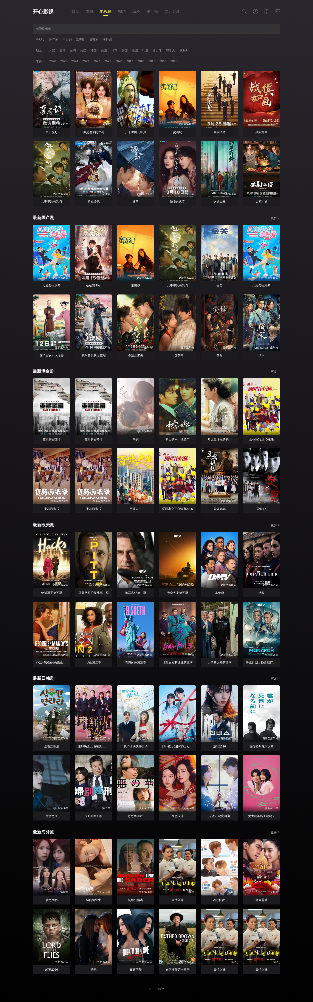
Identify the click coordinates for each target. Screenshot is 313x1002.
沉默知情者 (135, 900)
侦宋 (262, 355)
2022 (96, 61)
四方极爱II (219, 900)
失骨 (220, 355)
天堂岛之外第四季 (220, 662)
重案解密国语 (52, 439)
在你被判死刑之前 (261, 746)
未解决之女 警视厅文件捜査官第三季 (102, 746)
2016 (163, 61)
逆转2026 (219, 746)
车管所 (219, 593)
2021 (107, 61)
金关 (220, 285)
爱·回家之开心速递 (261, 439)
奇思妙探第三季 (135, 662)
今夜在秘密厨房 (219, 816)
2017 (151, 61)
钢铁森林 (220, 201)
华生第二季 (93, 662)
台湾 (73, 50)
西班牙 (157, 50)
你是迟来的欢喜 (93, 132)
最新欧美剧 (43, 524)
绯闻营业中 (93, 900)
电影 (89, 11)
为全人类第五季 (177, 593)
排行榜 (152, 11)
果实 (136, 439)
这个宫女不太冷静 (52, 355)
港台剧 (67, 39)
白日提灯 (52, 132)
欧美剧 (80, 39)
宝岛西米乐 (51, 509)
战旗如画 (262, 132)
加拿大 (170, 50)
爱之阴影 (52, 900)
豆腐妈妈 (220, 509)
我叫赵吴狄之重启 (94, 355)
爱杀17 (261, 509)
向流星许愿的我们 (220, 439)
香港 (63, 50)
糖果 (94, 969)
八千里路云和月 (135, 132)
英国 (104, 50)
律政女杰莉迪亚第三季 (178, 662)
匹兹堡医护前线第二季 (94, 593)
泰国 (135, 50)
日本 (114, 50)
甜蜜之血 (52, 816)
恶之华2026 (135, 816)
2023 (85, 61)
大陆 (52, 50)
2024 (74, 61)
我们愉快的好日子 (136, 746)
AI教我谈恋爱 (51, 285)
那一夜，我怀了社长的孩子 (180, 746)
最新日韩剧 (43, 678)
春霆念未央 (135, 355)
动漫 (136, 11)
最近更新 (172, 11)
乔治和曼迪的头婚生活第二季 (55, 662)
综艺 (122, 11)
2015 (173, 61)
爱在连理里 (51, 746)
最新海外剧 (43, 832)
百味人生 (136, 509)
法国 (94, 50)
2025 (63, 61)
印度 (145, 50)
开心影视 (43, 12)
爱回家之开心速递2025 (177, 509)
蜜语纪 (177, 132)
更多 (275, 218)
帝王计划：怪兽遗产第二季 (264, 662)
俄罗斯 (183, 50)
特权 (262, 593)
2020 (118, 61)
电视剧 (106, 11)
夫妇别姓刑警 (94, 816)
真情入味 (178, 900)
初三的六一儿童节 (178, 439)
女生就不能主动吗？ (261, 816)
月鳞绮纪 (94, 201)
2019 (129, 61)
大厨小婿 (262, 201)
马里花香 (262, 900)
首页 (75, 11)
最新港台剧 (43, 371)
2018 (140, 61)
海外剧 (107, 39)
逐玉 (136, 201)
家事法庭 (220, 132)
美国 (83, 50)
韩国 (125, 50)
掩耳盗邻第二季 (135, 593)
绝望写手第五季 (51, 593)
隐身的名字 (177, 201)
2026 (52, 61)
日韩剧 (93, 39)
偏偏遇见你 (93, 285)
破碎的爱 (136, 969)
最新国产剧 (43, 217)
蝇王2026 (51, 969)
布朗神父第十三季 (178, 969)
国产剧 (53, 39)
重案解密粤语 (94, 439)
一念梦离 (178, 355)
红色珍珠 (178, 816)
